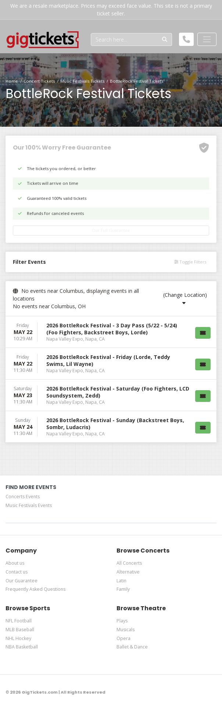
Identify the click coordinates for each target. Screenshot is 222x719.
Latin (121, 581)
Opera (123, 638)
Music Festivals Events (29, 505)
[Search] (124, 39)
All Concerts (129, 563)
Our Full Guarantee (111, 230)
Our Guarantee (21, 581)
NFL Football (19, 621)
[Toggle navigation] (206, 39)
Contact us (17, 572)
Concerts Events (23, 496)
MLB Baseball (20, 629)
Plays (122, 621)
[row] (111, 332)
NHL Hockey (18, 638)
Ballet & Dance (132, 647)
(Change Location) (185, 298)
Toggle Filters (190, 262)
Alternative (128, 572)
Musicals (126, 629)
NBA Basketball (22, 647)
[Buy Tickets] (203, 333)
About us (15, 563)
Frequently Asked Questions (35, 589)
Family (123, 589)
